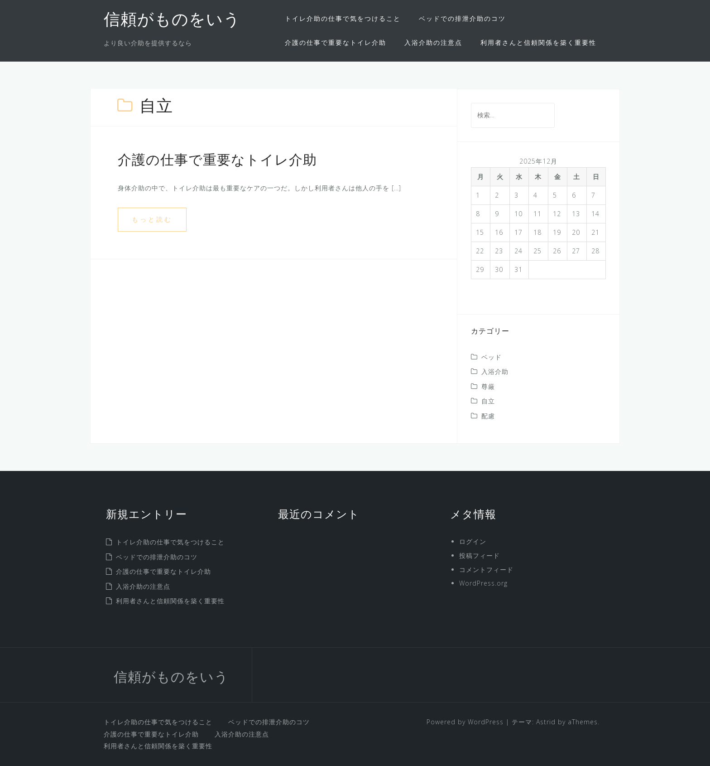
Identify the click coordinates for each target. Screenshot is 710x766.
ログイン (472, 541)
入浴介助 (495, 371)
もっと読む (152, 219)
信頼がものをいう (172, 21)
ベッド (491, 357)
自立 (488, 401)
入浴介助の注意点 (433, 42)
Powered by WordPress (465, 722)
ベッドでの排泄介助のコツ (462, 18)
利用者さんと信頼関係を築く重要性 (538, 42)
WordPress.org (483, 583)
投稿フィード (479, 555)
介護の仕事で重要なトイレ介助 (335, 42)
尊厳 (488, 386)
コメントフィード (486, 569)
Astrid (546, 722)
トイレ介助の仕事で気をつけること (343, 18)
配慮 (488, 416)
